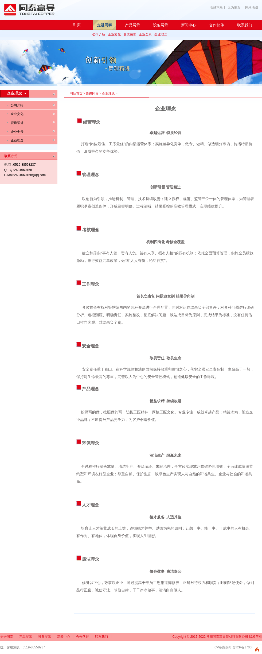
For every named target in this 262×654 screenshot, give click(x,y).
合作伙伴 (82, 637)
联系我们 (101, 637)
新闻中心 (63, 637)
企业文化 (114, 34)
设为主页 (234, 7)
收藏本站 (216, 7)
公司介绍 (98, 34)
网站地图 (251, 7)
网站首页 (76, 93)
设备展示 (44, 637)
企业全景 (145, 34)
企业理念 (160, 34)
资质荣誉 (129, 34)
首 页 (76, 25)
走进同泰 (92, 93)
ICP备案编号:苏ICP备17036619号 (238, 647)
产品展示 (25, 637)
